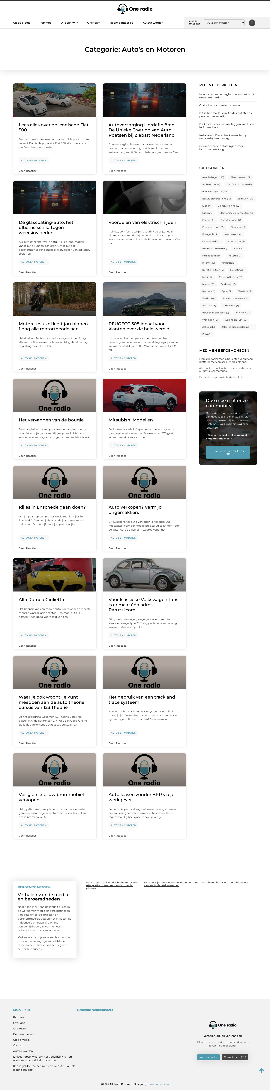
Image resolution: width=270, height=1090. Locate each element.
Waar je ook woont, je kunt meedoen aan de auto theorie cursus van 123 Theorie (51, 702)
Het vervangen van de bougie (51, 420)
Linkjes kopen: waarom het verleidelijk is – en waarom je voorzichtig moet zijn (42, 1058)
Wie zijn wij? (69, 22)
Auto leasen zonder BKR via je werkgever (141, 797)
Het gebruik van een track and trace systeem (142, 699)
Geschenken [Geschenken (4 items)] (233, 234)
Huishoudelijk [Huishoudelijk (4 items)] (211, 255)
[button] (252, 22)
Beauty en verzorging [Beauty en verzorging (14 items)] (216, 198)
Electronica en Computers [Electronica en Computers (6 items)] (236, 212)
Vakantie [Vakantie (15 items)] (209, 305)
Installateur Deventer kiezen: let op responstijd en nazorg (223, 136)
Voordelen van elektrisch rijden (142, 222)
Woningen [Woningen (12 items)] (210, 319)
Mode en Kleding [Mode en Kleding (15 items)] (230, 277)
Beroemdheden (23, 1034)
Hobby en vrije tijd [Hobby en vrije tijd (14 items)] (214, 248)
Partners (45, 22)
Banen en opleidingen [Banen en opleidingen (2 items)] (216, 191)
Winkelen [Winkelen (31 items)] (243, 312)
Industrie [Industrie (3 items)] (234, 255)
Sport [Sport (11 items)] (227, 291)
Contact (18, 1045)
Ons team (93, 22)
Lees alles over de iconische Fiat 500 (54, 127)
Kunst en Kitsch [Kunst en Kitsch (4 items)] (213, 269)
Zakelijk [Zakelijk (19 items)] (208, 326)
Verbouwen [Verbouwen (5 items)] (231, 305)
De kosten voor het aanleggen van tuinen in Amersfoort (227, 125)
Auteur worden (153, 22)
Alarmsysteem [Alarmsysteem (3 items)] (240, 177)
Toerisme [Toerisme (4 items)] (209, 298)
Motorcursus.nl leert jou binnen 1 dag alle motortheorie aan (53, 326)
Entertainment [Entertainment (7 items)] (231, 220)
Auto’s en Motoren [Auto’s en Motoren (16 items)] (239, 184)
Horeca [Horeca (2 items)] (239, 248)
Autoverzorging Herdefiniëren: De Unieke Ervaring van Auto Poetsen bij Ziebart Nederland (142, 130)
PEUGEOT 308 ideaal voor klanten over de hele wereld (139, 326)
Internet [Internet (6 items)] (208, 262)
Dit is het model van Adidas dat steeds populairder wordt (225, 114)
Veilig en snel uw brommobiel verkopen (51, 797)
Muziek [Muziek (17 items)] (208, 284)
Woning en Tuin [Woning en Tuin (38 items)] (236, 319)
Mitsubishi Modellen (131, 420)
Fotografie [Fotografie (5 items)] (210, 234)
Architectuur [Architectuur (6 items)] (211, 184)
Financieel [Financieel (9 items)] (238, 227)
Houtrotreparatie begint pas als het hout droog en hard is (226, 96)
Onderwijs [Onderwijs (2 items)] (228, 284)
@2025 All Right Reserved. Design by (135, 1084)
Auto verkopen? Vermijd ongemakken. (135, 510)
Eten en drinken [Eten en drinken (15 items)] (213, 227)
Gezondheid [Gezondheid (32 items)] (211, 241)
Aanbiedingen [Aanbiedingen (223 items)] (213, 177)
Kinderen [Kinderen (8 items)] (228, 262)
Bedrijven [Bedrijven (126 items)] (245, 198)
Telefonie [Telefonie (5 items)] (245, 291)
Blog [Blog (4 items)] (206, 205)
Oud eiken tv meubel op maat (219, 105)
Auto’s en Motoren (33, 160)
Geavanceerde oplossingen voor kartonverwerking (221, 147)
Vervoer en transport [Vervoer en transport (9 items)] (215, 312)
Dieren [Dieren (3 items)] (207, 212)
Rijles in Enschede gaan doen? (52, 507)
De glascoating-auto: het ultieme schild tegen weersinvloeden (46, 227)
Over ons (19, 1023)
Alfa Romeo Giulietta (41, 599)
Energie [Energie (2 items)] (208, 220)
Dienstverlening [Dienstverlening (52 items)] (229, 205)
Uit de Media (21, 22)
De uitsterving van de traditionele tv (221, 377)
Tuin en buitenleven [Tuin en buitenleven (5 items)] (235, 298)
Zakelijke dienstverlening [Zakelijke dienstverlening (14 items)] (237, 326)
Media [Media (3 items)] (207, 277)
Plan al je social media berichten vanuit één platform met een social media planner (226, 360)
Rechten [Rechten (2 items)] (208, 291)
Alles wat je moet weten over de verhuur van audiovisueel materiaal (226, 370)
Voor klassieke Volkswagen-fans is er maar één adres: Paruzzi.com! (143, 604)
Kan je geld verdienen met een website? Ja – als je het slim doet (44, 1067)
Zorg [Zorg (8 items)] (206, 334)
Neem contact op (122, 22)
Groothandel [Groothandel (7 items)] (236, 241)
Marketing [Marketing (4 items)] (237, 269)
